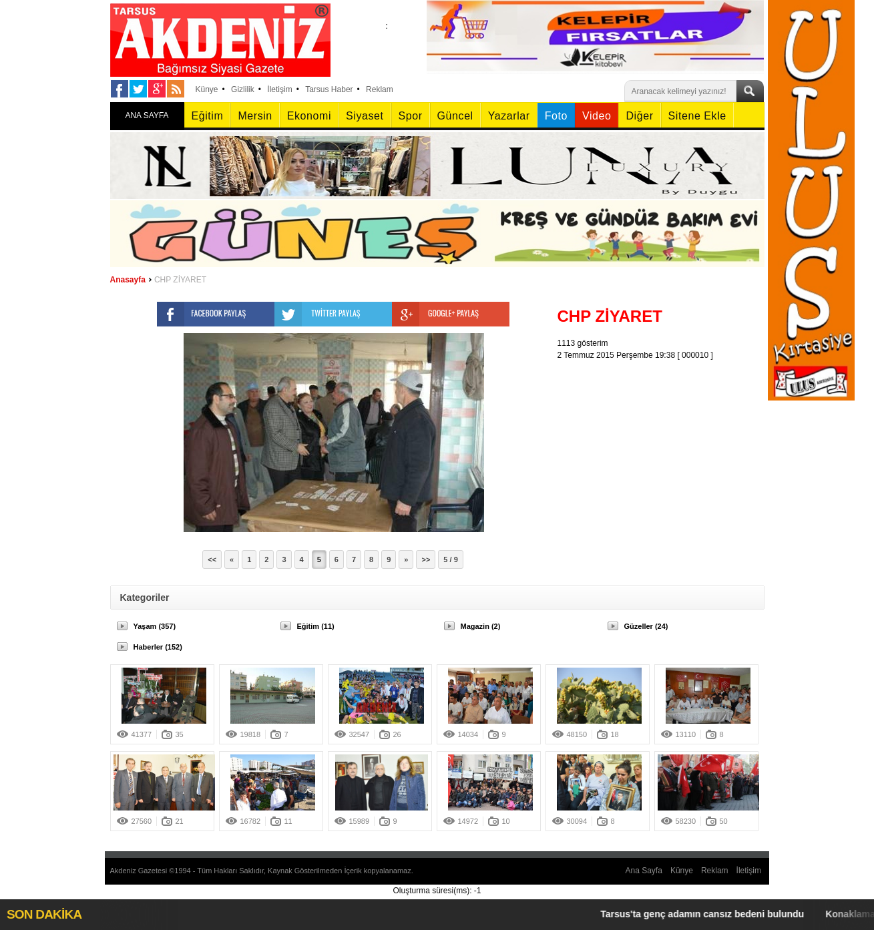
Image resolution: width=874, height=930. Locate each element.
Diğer (639, 116)
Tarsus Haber (329, 89)
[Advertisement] (664, 444)
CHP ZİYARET (180, 279)
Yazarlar (509, 116)
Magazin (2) (481, 626)
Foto (556, 116)
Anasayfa (128, 279)
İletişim (279, 89)
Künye (207, 89)
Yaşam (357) (155, 626)
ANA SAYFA (146, 115)
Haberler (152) (158, 647)
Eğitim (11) (316, 626)
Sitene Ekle (697, 116)
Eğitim (208, 116)
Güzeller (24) (646, 626)
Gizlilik (242, 89)
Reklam (379, 89)
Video (596, 116)
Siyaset (364, 116)
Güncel (455, 116)
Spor (411, 116)
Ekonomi (309, 116)
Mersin (255, 116)
